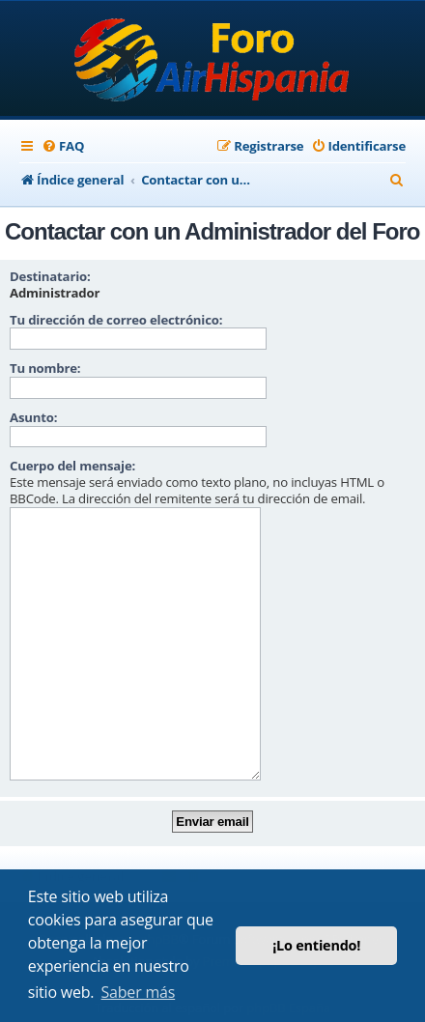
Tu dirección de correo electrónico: (116, 319)
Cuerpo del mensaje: (72, 465)
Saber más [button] (138, 992)
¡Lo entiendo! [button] (316, 945)
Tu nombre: (45, 368)
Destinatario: (50, 276)
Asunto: (33, 417)
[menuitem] (63, 146)
